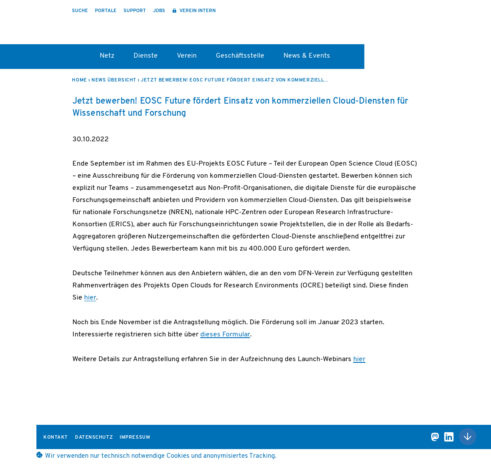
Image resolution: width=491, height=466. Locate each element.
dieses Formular (225, 334)
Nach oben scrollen (467, 436)
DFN (424, 27)
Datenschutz (94, 437)
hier (90, 297)
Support (135, 11)
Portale (106, 11)
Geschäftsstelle (240, 55)
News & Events (306, 55)
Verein (187, 55)
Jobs (159, 11)
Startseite (76, 59)
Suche (80, 11)
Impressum (135, 437)
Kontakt (55, 437)
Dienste (145, 55)
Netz (107, 55)
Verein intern (197, 11)
